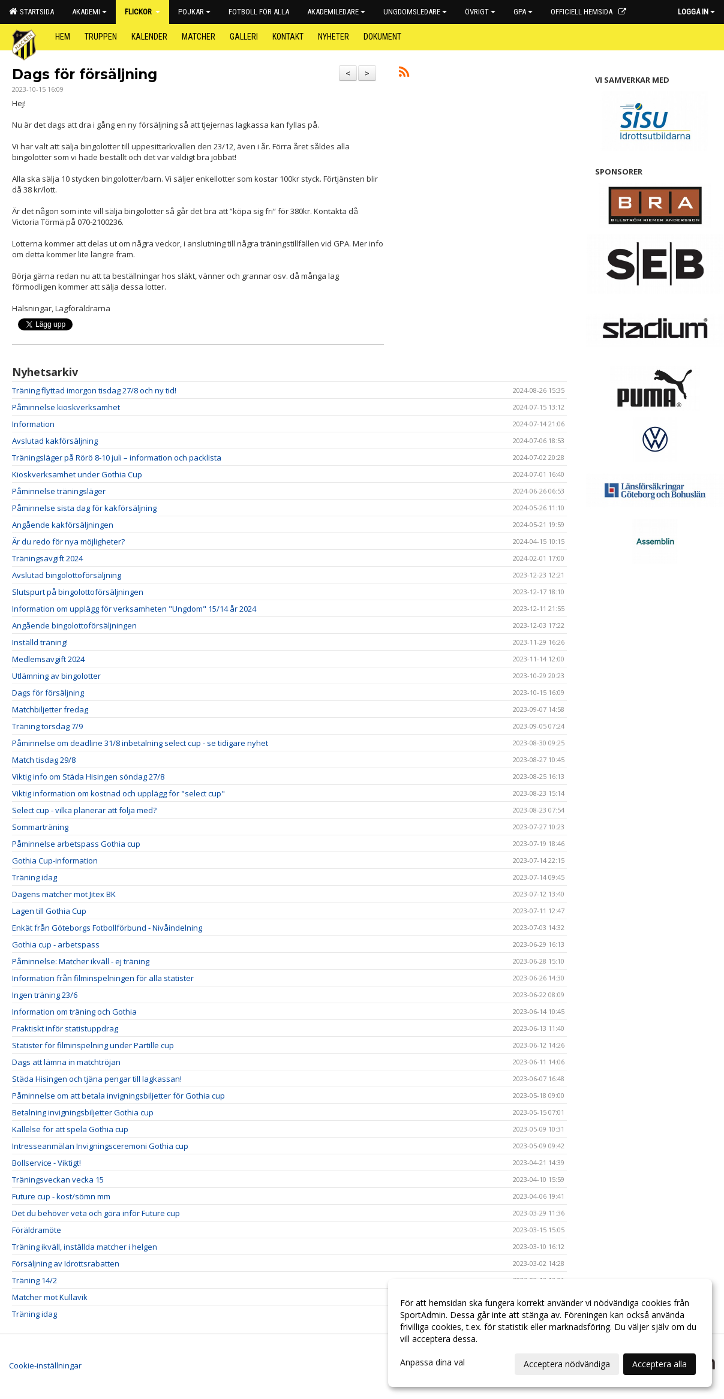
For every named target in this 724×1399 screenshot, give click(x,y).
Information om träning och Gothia (74, 1011)
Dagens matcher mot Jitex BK (64, 894)
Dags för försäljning (84, 74)
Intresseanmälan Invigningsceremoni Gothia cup (100, 1146)
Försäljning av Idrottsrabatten (65, 1263)
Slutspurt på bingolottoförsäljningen (77, 591)
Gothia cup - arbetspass (56, 944)
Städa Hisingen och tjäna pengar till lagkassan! (97, 1078)
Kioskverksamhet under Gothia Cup (77, 474)
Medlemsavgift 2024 (48, 659)
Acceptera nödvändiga (567, 1364)
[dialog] (550, 1333)
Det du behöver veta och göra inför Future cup (96, 1213)
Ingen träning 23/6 (44, 994)
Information (33, 424)
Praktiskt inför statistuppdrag (65, 1028)
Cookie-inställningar (45, 1365)
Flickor (142, 11)
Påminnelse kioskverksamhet (66, 407)
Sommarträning (40, 827)
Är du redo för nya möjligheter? (68, 541)
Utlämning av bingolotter (56, 675)
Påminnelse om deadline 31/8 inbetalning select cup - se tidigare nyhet (140, 743)
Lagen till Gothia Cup (49, 910)
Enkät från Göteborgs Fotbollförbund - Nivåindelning (107, 927)
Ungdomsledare (415, 11)
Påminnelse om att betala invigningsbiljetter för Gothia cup (118, 1095)
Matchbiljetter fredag (50, 709)
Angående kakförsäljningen (62, 524)
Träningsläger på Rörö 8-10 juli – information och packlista (116, 457)
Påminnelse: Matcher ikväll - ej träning (80, 961)
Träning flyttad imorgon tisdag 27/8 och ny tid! (94, 390)
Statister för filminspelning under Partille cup (93, 1045)
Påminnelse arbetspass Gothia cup (76, 843)
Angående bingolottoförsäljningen (74, 625)
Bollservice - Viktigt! (46, 1162)
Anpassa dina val (432, 1362)
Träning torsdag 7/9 (47, 726)
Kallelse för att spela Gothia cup (70, 1129)
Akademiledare (336, 11)
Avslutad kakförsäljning (55, 440)
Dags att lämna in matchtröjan (66, 1062)
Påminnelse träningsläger (59, 491)
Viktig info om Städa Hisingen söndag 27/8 (88, 776)
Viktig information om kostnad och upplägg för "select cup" (118, 793)
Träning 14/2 (34, 1280)
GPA (523, 11)
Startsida (31, 11)
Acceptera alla (659, 1364)
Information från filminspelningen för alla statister (103, 978)
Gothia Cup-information (55, 860)
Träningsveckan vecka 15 (58, 1179)
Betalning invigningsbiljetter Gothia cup (83, 1112)
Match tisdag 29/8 (44, 759)
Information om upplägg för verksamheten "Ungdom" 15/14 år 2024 (134, 608)
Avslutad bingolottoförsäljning (66, 575)
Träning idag (34, 877)
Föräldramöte (36, 1229)
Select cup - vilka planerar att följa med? (84, 810)
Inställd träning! (40, 642)
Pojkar (194, 11)
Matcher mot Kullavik (50, 1297)
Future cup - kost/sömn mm (61, 1196)
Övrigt (480, 11)
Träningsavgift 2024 (47, 558)
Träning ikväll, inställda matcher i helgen (84, 1246)
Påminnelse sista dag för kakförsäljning (84, 508)
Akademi (89, 11)
